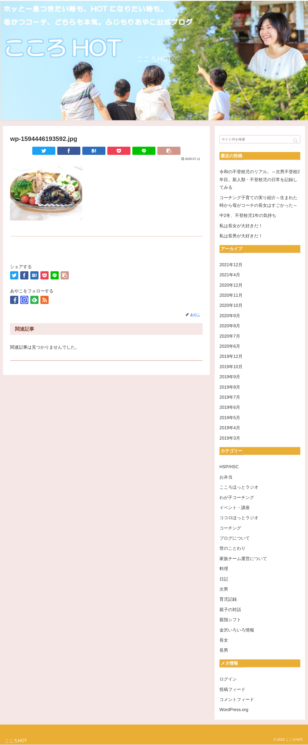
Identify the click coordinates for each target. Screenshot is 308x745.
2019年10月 (231, 366)
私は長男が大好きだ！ (241, 236)
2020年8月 (229, 325)
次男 (223, 589)
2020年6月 (229, 346)
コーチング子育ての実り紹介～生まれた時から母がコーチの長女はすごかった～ (258, 201)
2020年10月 (231, 305)
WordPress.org (233, 709)
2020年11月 (231, 295)
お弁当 (225, 477)
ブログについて (234, 538)
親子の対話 (230, 609)
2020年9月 (229, 315)
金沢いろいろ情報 (236, 630)
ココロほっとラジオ (238, 517)
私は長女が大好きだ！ (241, 225)
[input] (259, 139)
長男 (223, 650)
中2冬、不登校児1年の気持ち (247, 215)
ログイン (228, 679)
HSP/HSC (229, 466)
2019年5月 (229, 417)
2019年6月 (229, 407)
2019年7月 (229, 397)
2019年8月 (229, 387)
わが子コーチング (236, 497)
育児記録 (228, 599)
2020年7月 (229, 336)
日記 (223, 579)
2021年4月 (229, 274)
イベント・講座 (234, 507)
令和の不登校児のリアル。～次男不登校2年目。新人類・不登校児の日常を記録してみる (259, 179)
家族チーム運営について (243, 558)
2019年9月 (229, 376)
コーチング (230, 528)
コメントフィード (236, 699)
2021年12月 (231, 264)
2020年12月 (231, 285)
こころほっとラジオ (238, 487)
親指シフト (230, 619)
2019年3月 (229, 438)
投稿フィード (232, 689)
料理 (223, 568)
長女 (223, 640)
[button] (295, 140)
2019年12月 (231, 356)
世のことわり (232, 548)
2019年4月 (229, 427)
